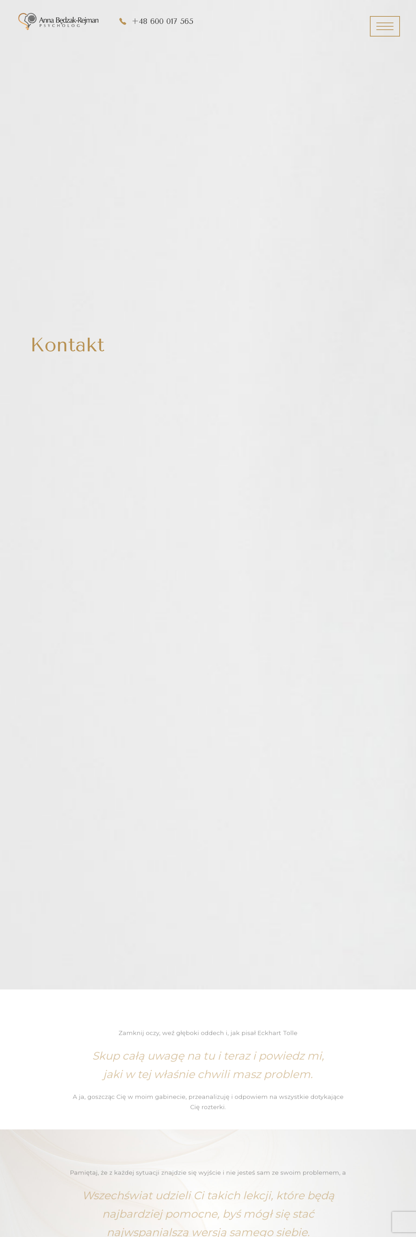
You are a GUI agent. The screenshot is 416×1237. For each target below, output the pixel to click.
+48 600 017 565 (162, 21)
